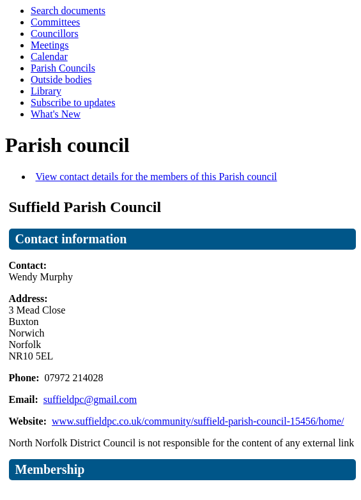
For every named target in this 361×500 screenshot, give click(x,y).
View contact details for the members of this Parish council (156, 176)
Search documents (68, 10)
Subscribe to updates (73, 102)
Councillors (55, 33)
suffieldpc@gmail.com (90, 399)
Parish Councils (63, 68)
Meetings (50, 45)
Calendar (49, 56)
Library (46, 91)
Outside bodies (61, 79)
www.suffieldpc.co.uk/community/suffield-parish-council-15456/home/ (198, 421)
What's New (56, 114)
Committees (55, 22)
